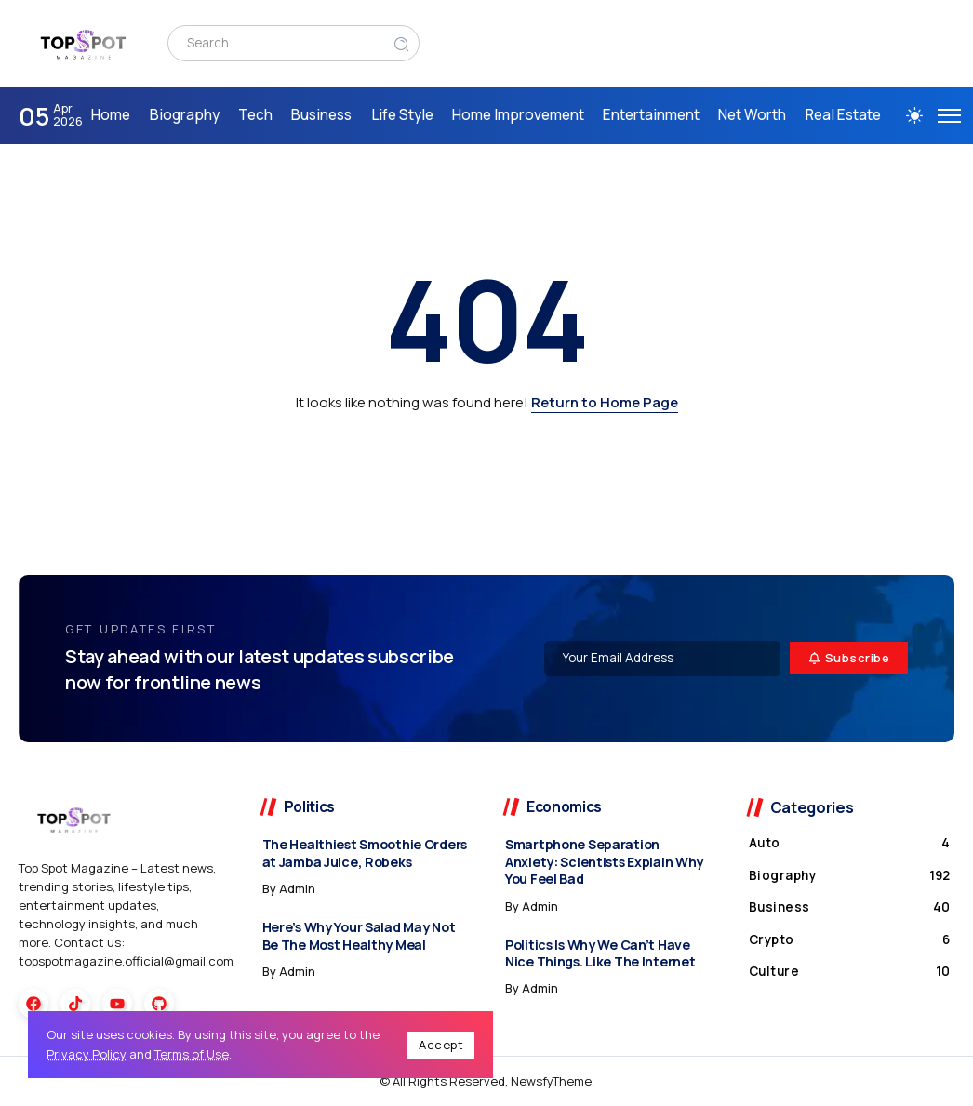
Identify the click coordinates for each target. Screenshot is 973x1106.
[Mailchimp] (849, 658)
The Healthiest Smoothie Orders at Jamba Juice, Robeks (364, 853)
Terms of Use (191, 1054)
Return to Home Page (604, 402)
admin (297, 888)
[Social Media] (33, 1004)
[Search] (293, 43)
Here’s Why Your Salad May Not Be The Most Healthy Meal (359, 935)
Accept (441, 1044)
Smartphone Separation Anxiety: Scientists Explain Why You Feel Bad (604, 861)
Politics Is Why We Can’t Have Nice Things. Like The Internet (600, 953)
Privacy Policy (87, 1054)
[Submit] (401, 43)
